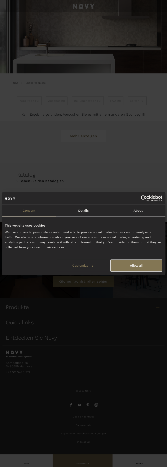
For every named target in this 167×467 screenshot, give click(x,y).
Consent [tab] (29, 210)
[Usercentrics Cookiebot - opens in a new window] (144, 198)
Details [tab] (83, 210)
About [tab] (138, 210)
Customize (82, 265)
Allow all (136, 265)
